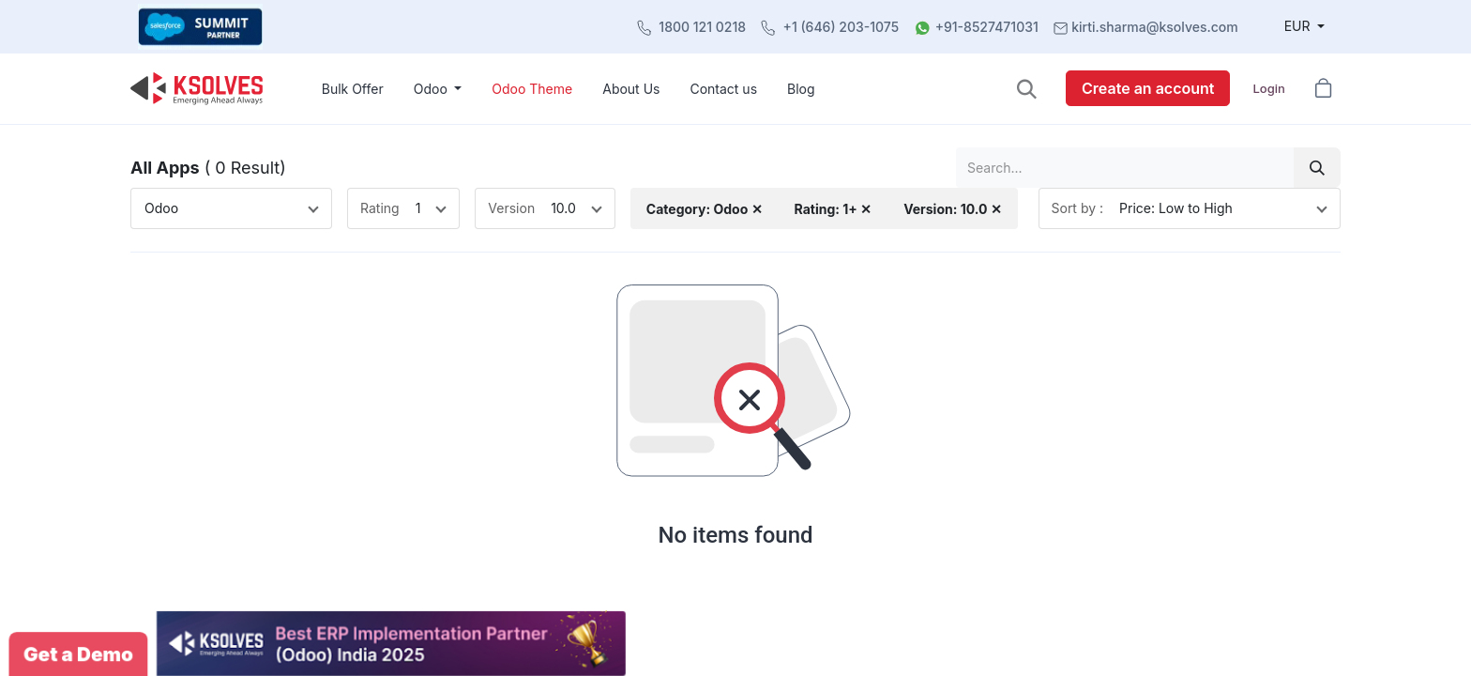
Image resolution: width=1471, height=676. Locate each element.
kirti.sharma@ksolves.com (1154, 27)
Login (1268, 88)
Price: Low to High (1176, 208)
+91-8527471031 (987, 27)
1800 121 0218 (702, 27)
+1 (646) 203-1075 (841, 27)
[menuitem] (353, 88)
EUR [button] (1299, 26)
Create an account (1148, 88)
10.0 (563, 208)
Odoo (161, 208)
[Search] (1317, 167)
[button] (1026, 88)
